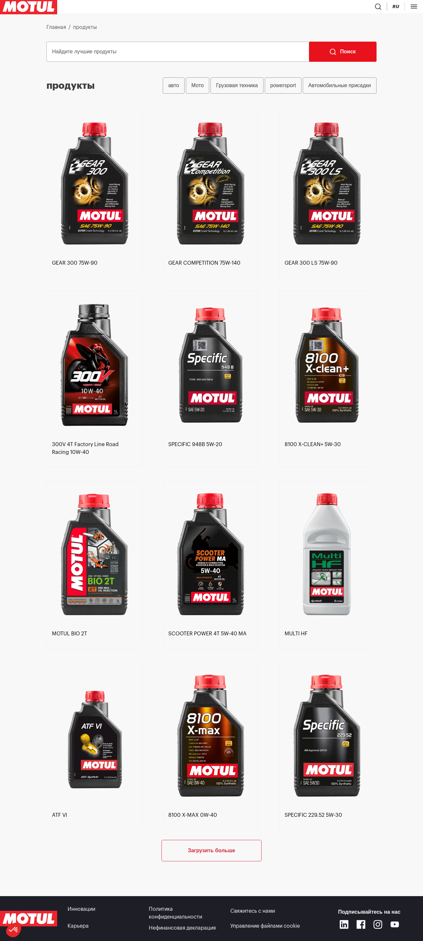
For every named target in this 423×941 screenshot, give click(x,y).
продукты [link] (85, 30)
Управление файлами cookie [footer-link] (265, 928)
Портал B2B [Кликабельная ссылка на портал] (403, 8)
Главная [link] (56, 30)
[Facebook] (360, 925)
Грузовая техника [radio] (237, 88)
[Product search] (336, 8)
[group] (270, 88)
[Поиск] (343, 54)
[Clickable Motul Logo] (28, 8)
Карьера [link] (78, 928)
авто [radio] (173, 88)
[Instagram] (377, 925)
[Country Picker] (356, 8)
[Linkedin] (344, 925)
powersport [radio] (283, 88)
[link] (193, 8)
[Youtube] (394, 925)
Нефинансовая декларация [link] (182, 928)
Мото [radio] (197, 88)
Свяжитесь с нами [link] (252, 911)
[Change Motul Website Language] (374, 8)
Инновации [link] (81, 911)
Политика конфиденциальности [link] (175, 914)
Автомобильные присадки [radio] (339, 88)
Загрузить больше (211, 874)
